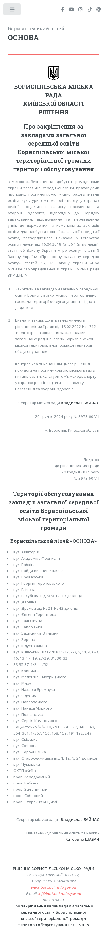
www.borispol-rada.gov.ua (53, 887)
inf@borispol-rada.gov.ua (59, 893)
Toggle (12, 10)
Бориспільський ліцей (54, 34)
